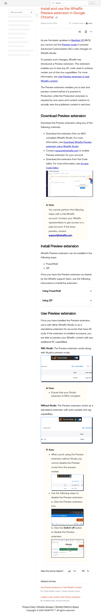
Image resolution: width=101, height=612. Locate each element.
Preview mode (69, 44)
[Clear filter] (31, 12)
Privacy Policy (29, 607)
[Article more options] (91, 32)
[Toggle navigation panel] (36, 14)
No (85, 571)
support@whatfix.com (67, 150)
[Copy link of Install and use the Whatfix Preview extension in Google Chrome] (56, 17)
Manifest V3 (77, 40)
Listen (89, 23)
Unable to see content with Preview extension (60, 597)
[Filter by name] (21, 12)
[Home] (5, 3)
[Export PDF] (86, 32)
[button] (74, 3)
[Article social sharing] (79, 32)
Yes (72, 571)
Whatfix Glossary (45, 607)
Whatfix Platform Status (67, 607)
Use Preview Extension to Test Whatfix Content (61, 587)
